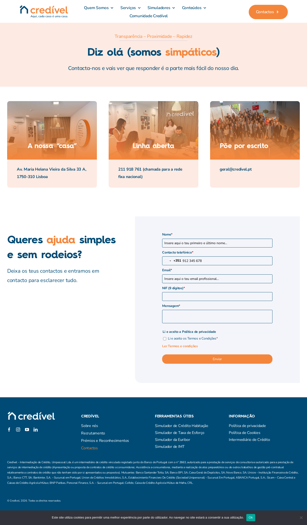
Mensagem (171, 306)
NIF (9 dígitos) (173, 288)
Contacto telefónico (177, 252)
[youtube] (27, 429)
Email (167, 270)
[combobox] (171, 261)
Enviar (217, 359)
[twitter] (18, 423)
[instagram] (26, 423)
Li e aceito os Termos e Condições (193, 338)
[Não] (301, 517)
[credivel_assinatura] (43, 7)
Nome (167, 234)
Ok (251, 517)
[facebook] (9, 423)
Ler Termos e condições (180, 346)
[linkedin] (36, 429)
